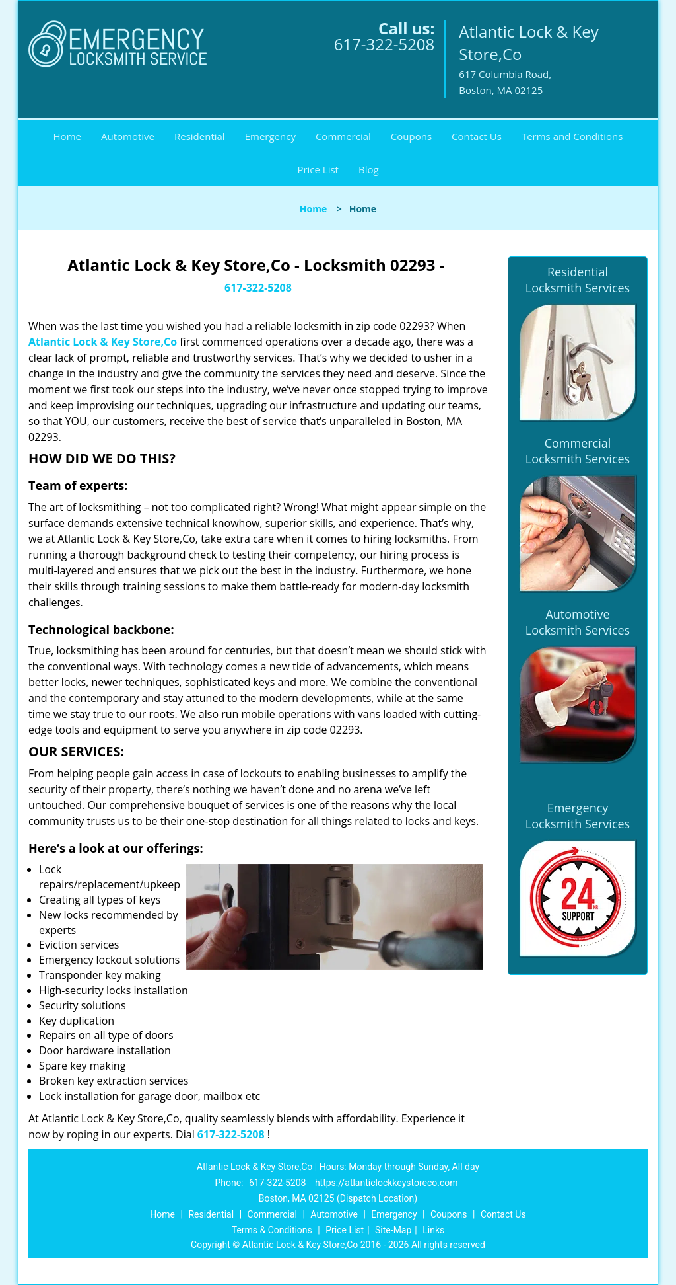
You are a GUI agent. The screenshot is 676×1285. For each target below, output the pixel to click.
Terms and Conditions (572, 136)
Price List (318, 169)
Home (67, 136)
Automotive (127, 136)
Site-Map (393, 1230)
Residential (199, 136)
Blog (368, 169)
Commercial (343, 136)
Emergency (270, 136)
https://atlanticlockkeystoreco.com (386, 1182)
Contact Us (477, 136)
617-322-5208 (384, 44)
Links (433, 1230)
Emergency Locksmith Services (577, 816)
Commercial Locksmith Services (577, 451)
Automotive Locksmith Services (577, 622)
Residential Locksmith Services (577, 279)
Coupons (411, 136)
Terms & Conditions (272, 1230)
